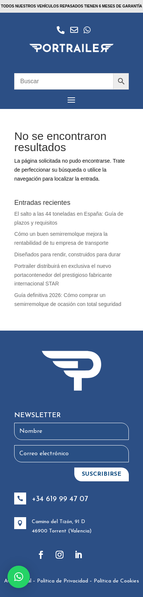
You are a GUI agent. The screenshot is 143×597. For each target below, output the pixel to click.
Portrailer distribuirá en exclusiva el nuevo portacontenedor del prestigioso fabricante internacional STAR (63, 275)
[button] (18, 577)
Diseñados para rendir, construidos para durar (67, 254)
